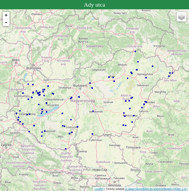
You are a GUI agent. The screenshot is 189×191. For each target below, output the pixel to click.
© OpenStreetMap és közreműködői (149, 188)
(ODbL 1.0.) (180, 188)
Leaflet (99, 188)
